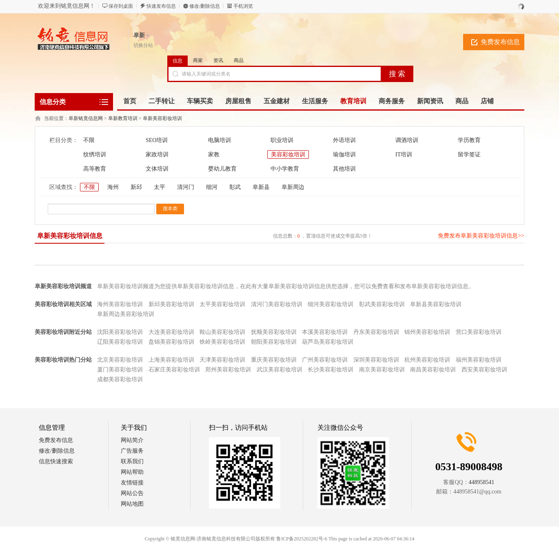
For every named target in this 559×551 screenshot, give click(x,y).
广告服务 (132, 451)
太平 (159, 187)
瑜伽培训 (344, 154)
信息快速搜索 (56, 461)
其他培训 (344, 169)
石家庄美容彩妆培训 (174, 370)
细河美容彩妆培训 (330, 304)
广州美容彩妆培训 (325, 360)
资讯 (218, 60)
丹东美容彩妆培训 (376, 332)
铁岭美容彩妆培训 (222, 342)
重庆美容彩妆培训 (274, 360)
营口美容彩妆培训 (478, 332)
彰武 (235, 187)
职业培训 (282, 140)
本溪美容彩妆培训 (325, 332)
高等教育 (94, 169)
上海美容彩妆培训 (171, 360)
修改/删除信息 (204, 6)
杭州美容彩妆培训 (427, 360)
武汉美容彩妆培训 (279, 370)
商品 (239, 60)
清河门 (185, 187)
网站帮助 (132, 472)
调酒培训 (406, 140)
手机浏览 (243, 6)
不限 (89, 140)
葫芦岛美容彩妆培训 (327, 342)
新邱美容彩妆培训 (171, 304)
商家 (198, 60)
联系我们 (132, 461)
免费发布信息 (500, 41)
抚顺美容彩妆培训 (274, 332)
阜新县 (261, 187)
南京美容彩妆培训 (382, 370)
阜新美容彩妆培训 (162, 118)
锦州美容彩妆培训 (427, 332)
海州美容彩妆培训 (120, 304)
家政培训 (157, 154)
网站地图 (132, 504)
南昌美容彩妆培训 (433, 370)
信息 (177, 61)
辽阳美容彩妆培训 (120, 342)
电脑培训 (219, 140)
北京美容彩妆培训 (120, 360)
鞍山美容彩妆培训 (222, 332)
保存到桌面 (121, 6)
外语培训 (344, 140)
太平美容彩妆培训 (222, 304)
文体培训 (157, 169)
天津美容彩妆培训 (222, 360)
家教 (214, 154)
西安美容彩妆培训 (484, 370)
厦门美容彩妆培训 (120, 370)
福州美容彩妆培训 (478, 360)
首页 (129, 101)
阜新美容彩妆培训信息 (69, 235)
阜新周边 (293, 187)
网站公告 (132, 493)
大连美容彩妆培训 (171, 332)
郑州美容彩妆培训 (228, 370)
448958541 (482, 482)
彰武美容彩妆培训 (382, 304)
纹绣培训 (94, 154)
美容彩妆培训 (288, 154)
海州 (113, 187)
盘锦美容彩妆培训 (171, 342)
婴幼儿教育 (222, 169)
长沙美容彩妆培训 (330, 370)
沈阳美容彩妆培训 (120, 332)
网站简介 (132, 440)
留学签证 (469, 154)
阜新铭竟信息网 (86, 118)
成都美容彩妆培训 (120, 379)
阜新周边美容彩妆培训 (125, 314)
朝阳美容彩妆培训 (274, 342)
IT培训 (403, 154)
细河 (211, 187)
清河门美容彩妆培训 (276, 304)
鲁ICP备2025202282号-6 (301, 539)
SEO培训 (157, 140)
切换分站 (143, 45)
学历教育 (469, 140)
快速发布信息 (161, 6)
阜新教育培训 (123, 118)
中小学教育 (285, 169)
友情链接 (132, 483)
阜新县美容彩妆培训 (435, 304)
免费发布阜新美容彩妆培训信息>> (481, 236)
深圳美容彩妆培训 (376, 360)
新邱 (136, 187)
